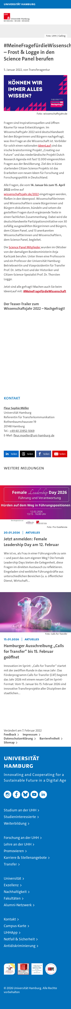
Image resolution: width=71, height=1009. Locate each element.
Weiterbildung (15, 823)
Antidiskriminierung (19, 945)
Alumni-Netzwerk (18, 905)
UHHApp (11, 932)
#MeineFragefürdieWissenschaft (44, 291)
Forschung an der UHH (21, 837)
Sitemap (9, 742)
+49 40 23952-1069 (22, 431)
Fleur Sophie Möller (16, 408)
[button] (56, 4)
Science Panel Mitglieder (25, 247)
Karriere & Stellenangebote (25, 857)
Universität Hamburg (19, 4)
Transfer (10, 864)
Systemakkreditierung (51, 965)
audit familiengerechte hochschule (9, 969)
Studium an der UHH (20, 810)
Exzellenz (11, 885)
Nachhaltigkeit (15, 891)
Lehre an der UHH (17, 844)
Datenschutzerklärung (18, 738)
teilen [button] (14, 454)
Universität (12, 878)
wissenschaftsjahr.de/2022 (21, 194)
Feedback (10, 734)
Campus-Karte (15, 925)
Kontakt (10, 919)
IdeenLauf (44, 146)
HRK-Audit (35, 967)
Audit (21, 965)
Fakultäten (12, 898)
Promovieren (14, 851)
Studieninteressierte (20, 816)
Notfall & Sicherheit (19, 939)
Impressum (30, 734)
